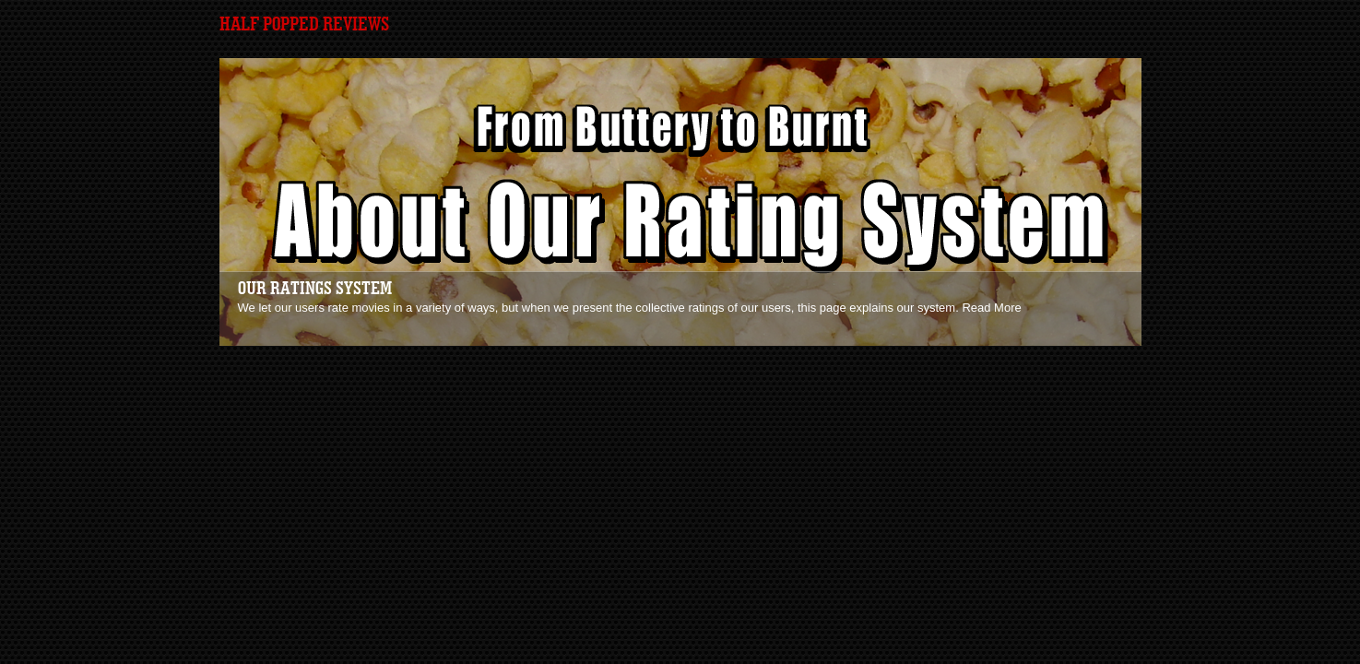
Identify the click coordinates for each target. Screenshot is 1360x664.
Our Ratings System (315, 288)
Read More (991, 307)
